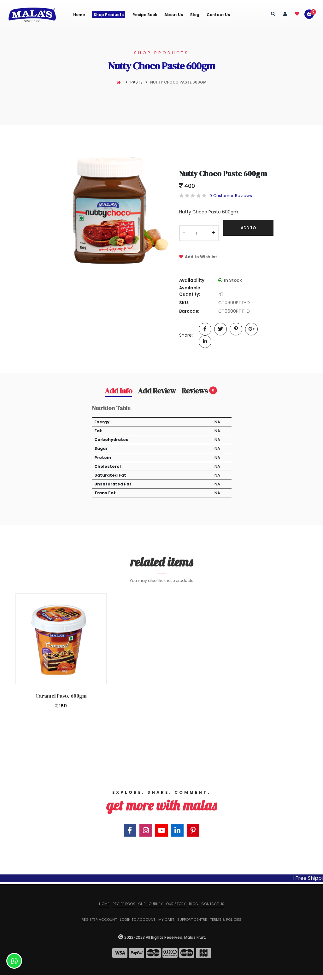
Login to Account (137, 919)
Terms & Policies (225, 919)
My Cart (166, 919)
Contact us (212, 903)
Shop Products (109, 14)
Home (79, 15)
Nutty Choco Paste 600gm (223, 173)
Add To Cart (248, 230)
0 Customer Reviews (230, 196)
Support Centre (192, 919)
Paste (136, 82)
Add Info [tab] (118, 391)
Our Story (176, 903)
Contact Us (218, 15)
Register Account (99, 919)
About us (173, 15)
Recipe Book (144, 15)
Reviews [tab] (199, 391)
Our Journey (150, 903)
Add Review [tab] (157, 391)
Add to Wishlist (198, 256)
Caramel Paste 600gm (61, 695)
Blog (194, 15)
